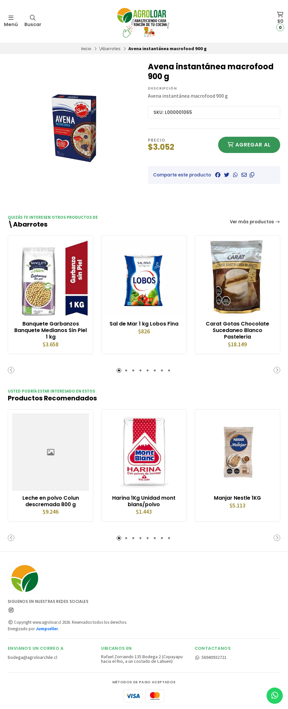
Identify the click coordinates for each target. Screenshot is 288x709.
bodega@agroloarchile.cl (32, 657)
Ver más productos (255, 222)
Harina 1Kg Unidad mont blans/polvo (144, 501)
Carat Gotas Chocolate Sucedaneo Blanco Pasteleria (237, 330)
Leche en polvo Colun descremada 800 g (50, 501)
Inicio (86, 48)
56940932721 (211, 657)
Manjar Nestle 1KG (237, 498)
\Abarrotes (110, 48)
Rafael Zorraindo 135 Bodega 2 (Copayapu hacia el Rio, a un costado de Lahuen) (142, 659)
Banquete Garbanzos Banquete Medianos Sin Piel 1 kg (50, 330)
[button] (252, 174)
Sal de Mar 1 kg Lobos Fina (144, 324)
